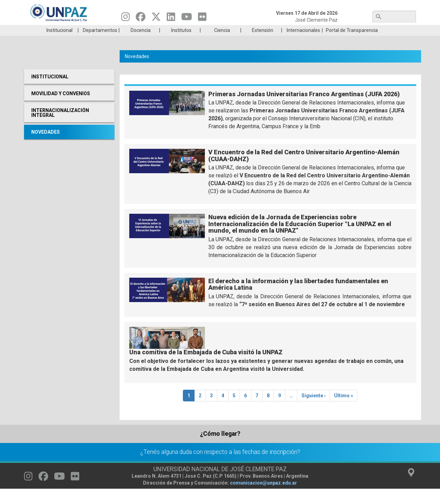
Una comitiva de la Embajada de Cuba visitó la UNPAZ (206, 362)
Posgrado (383, 30)
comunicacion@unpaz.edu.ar (263, 493)
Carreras (56, 30)
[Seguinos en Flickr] (202, 18)
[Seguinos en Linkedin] (171, 18)
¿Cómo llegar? (220, 444)
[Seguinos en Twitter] (156, 18)
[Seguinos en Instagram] (125, 18)
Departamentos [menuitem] (100, 40)
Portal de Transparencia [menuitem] (352, 40)
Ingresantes (187, 30)
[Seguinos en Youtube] (186, 18)
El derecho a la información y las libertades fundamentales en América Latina (298, 295)
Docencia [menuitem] (141, 40)
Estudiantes (252, 30)
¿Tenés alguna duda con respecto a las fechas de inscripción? (220, 462)
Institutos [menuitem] (181, 40)
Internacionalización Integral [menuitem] (60, 123)
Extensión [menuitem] (262, 40)
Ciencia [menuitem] (222, 40)
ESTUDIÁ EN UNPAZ (121, 30)
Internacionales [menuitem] (303, 40)
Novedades (137, 66)
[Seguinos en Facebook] (140, 18)
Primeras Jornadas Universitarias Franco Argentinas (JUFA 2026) (304, 104)
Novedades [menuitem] (45, 142)
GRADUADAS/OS (318, 30)
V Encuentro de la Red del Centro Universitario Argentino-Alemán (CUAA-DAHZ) (303, 166)
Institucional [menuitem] (59, 40)
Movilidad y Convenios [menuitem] (60, 104)
